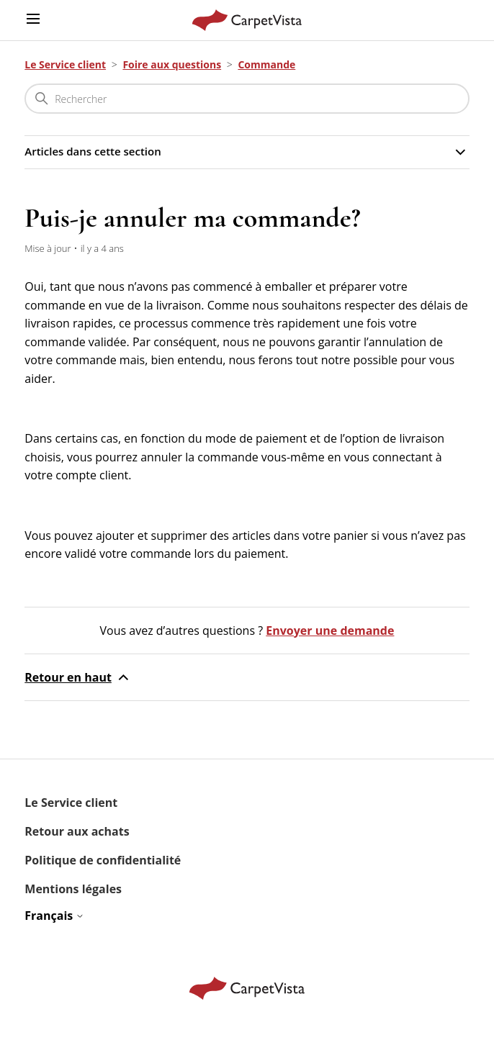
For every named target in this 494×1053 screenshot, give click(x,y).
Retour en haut (78, 677)
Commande (266, 64)
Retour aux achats (76, 831)
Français (54, 915)
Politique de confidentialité (102, 860)
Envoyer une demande (330, 630)
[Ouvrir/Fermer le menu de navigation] (33, 20)
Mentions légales (73, 889)
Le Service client (65, 64)
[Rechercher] (246, 98)
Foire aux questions (171, 64)
